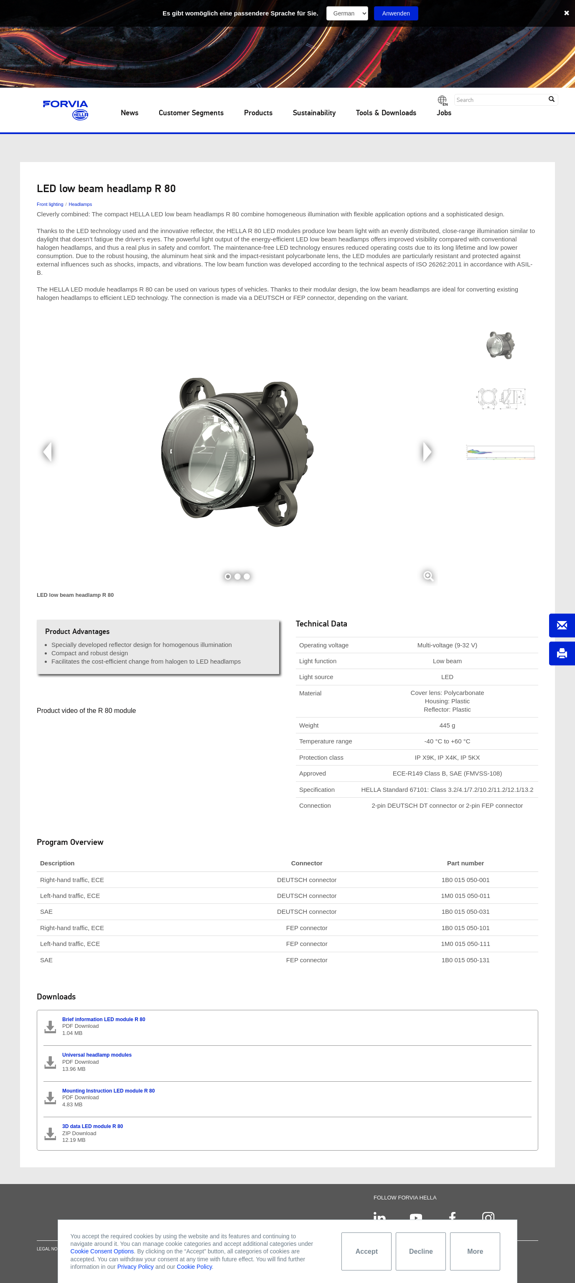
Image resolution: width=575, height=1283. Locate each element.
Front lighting (50, 204)
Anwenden (396, 13)
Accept (367, 1251)
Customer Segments (191, 113)
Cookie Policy (194, 1266)
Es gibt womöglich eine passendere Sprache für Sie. (240, 13)
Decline (421, 1251)
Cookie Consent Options (102, 1251)
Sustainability (314, 113)
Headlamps (80, 204)
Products (258, 113)
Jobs (444, 113)
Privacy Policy (135, 1266)
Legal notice (52, 1253)
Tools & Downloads (386, 113)
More (475, 1251)
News (129, 113)
